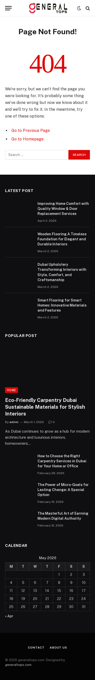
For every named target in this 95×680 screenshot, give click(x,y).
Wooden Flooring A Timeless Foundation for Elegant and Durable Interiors (62, 239)
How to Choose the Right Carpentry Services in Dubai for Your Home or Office (61, 461)
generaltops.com (18, 665)
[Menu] (8, 8)
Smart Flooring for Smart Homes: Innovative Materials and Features (62, 305)
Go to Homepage (27, 139)
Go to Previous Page (30, 130)
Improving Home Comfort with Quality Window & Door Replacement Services (63, 209)
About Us (58, 647)
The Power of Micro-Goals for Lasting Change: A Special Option (63, 490)
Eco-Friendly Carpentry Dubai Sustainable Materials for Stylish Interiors (45, 407)
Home (11, 390)
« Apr (9, 616)
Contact (36, 647)
